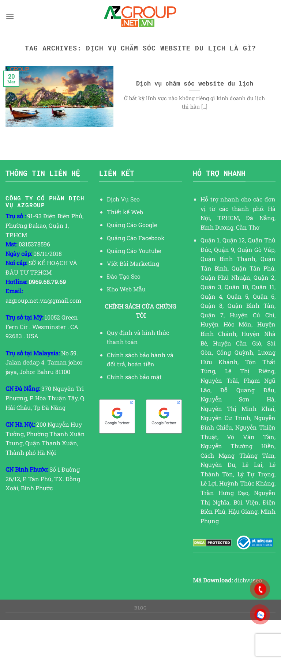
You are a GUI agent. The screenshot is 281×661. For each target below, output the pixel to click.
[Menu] (9, 16)
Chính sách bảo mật (134, 377)
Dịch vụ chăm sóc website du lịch (194, 83)
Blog (140, 608)
